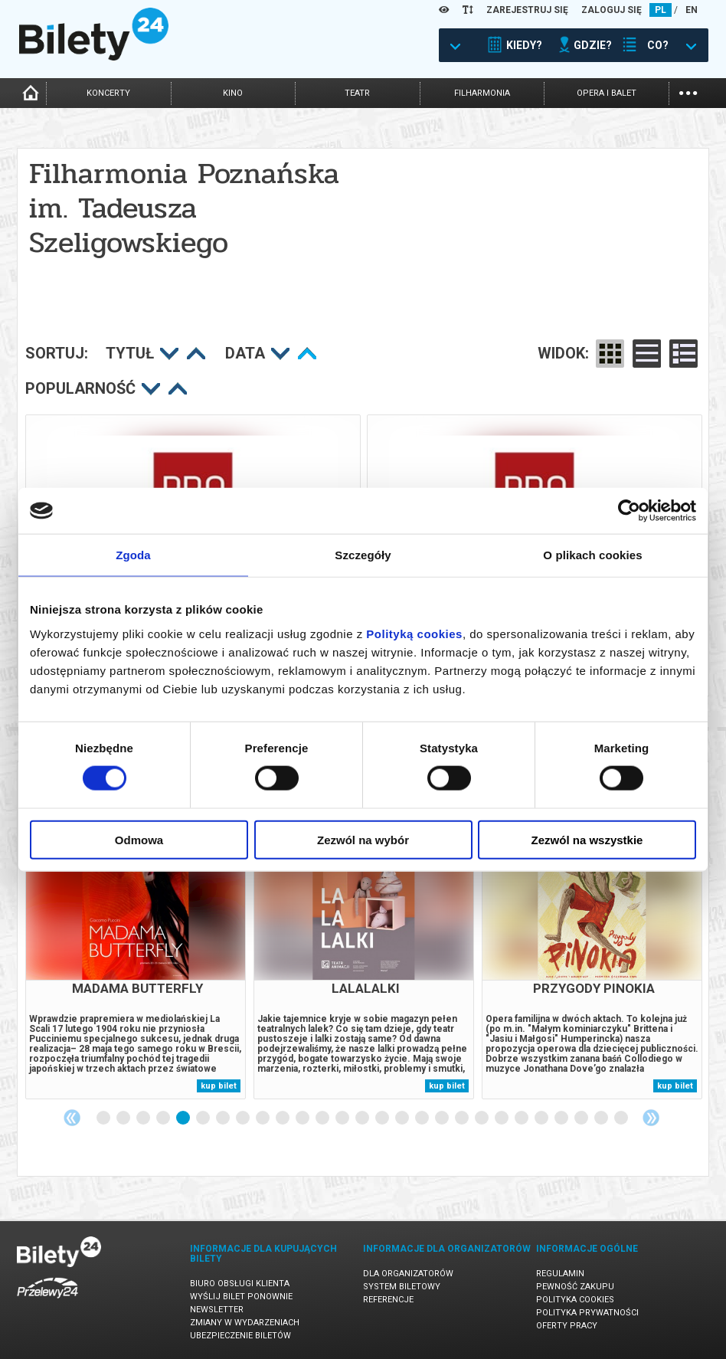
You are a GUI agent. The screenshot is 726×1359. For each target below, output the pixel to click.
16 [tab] (402, 1118)
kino (233, 93)
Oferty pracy (566, 1326)
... (688, 91)
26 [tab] (602, 1118)
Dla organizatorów (408, 1274)
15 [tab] (383, 1118)
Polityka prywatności (587, 1313)
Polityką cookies (414, 633)
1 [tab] (104, 1118)
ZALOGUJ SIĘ (611, 10)
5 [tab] (183, 1118)
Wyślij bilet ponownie (241, 1297)
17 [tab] (422, 1118)
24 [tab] (562, 1118)
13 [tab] (343, 1118)
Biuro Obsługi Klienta (239, 1284)
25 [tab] (582, 1118)
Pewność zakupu (575, 1287)
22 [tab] (522, 1118)
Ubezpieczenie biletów (240, 1336)
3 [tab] (144, 1118)
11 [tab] (303, 1118)
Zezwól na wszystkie (587, 839)
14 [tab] (363, 1118)
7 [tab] (223, 1118)
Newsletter (217, 1310)
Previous (72, 1117)
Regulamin (560, 1274)
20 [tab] (482, 1118)
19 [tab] (462, 1118)
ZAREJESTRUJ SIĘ (527, 10)
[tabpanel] (135, 962)
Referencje (388, 1300)
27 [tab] (622, 1118)
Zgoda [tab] (133, 555)
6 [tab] (203, 1118)
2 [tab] (124, 1118)
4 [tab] (164, 1118)
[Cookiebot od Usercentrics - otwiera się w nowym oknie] (629, 510)
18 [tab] (442, 1118)
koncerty (108, 93)
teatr (357, 93)
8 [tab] (243, 1118)
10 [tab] (283, 1118)
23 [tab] (542, 1118)
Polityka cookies (575, 1300)
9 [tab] (263, 1118)
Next (651, 1117)
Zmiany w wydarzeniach (244, 1323)
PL (660, 10)
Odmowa (139, 839)
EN (691, 10)
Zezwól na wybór (363, 839)
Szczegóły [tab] (363, 555)
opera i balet (606, 93)
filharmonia (482, 93)
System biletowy (401, 1287)
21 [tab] (502, 1118)
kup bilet (219, 1086)
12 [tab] (323, 1118)
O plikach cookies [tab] (592, 555)
